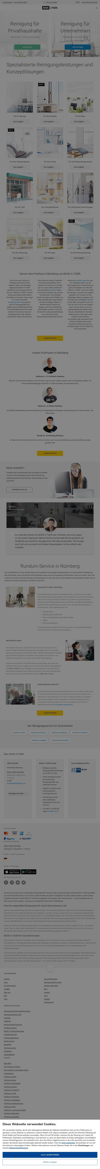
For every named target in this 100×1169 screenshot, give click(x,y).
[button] (50, 1162)
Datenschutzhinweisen (18, 1148)
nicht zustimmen (68, 1143)
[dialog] (50, 584)
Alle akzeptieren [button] (50, 1155)
